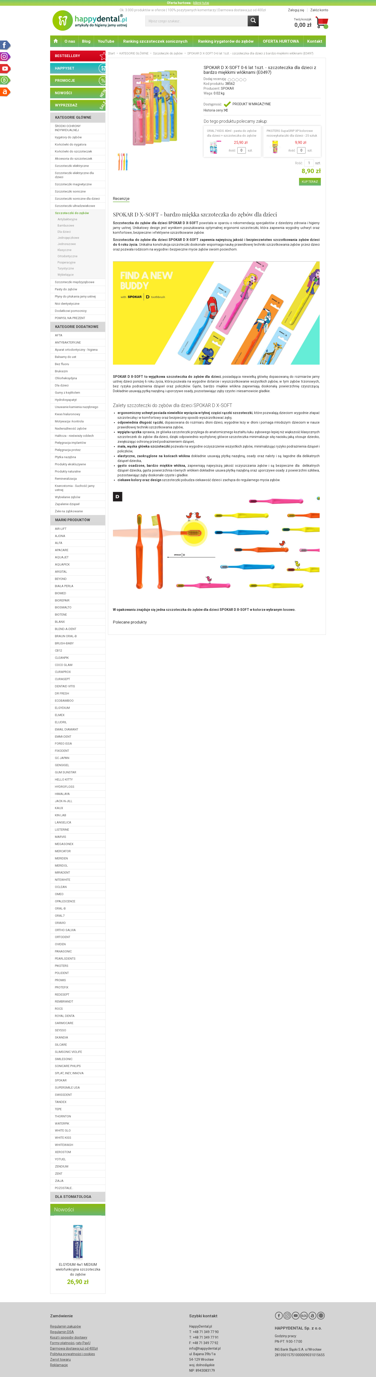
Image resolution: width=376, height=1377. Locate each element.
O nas (70, 41)
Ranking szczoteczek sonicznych (155, 41)
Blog (86, 41)
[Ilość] (309, 163)
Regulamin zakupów (65, 1326)
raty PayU (83, 1343)
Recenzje (122, 199)
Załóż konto (319, 10)
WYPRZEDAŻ (66, 105)
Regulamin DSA (62, 1332)
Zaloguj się (296, 10)
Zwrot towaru (60, 1359)
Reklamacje (59, 1365)
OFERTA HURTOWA (281, 41)
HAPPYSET (64, 68)
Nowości (64, 1210)
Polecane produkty (132, 623)
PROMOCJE (65, 80)
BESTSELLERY (67, 56)
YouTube (106, 41)
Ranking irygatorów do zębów (225, 41)
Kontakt (314, 41)
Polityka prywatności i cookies (72, 1354)
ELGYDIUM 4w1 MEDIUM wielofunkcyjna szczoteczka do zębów (78, 1269)
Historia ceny (215, 110)
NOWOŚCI (63, 93)
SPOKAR (227, 88)
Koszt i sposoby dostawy (68, 1337)
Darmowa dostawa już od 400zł (74, 1348)
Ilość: (299, 163)
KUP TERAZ (310, 181)
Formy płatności (62, 1343)
